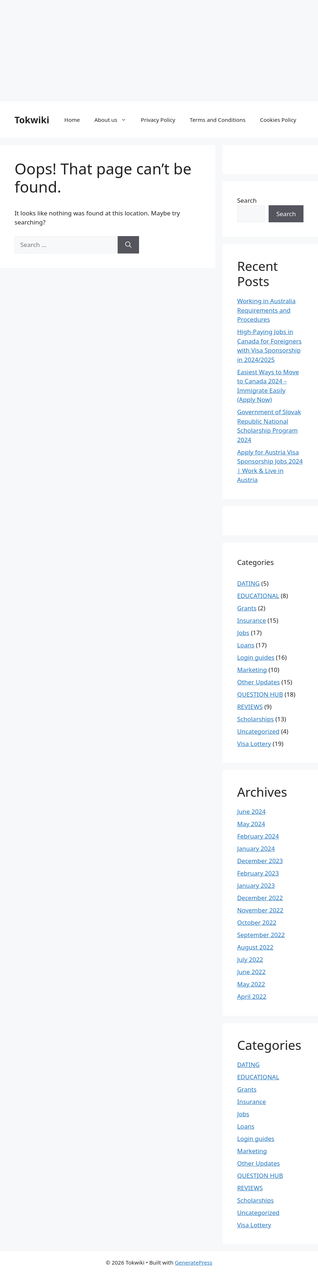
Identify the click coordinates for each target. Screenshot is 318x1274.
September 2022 (261, 935)
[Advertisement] (159, 51)
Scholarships (255, 719)
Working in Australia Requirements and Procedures (266, 310)
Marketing (252, 669)
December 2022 (260, 898)
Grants (246, 608)
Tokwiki (32, 120)
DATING (248, 583)
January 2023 (256, 885)
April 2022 (251, 996)
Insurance (251, 620)
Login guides (255, 657)
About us (114, 120)
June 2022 (251, 972)
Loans (245, 645)
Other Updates (258, 682)
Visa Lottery (254, 743)
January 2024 (256, 848)
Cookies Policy (278, 119)
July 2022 (250, 959)
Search (247, 200)
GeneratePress (193, 1262)
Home (72, 119)
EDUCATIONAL (258, 595)
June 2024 (251, 811)
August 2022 (255, 947)
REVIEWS (250, 706)
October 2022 (256, 922)
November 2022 (260, 910)
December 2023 (260, 861)
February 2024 (258, 836)
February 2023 (258, 873)
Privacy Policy (158, 119)
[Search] (128, 244)
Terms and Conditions (218, 119)
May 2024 (251, 824)
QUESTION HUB (260, 694)
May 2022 (251, 984)
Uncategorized (258, 731)
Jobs (243, 632)
